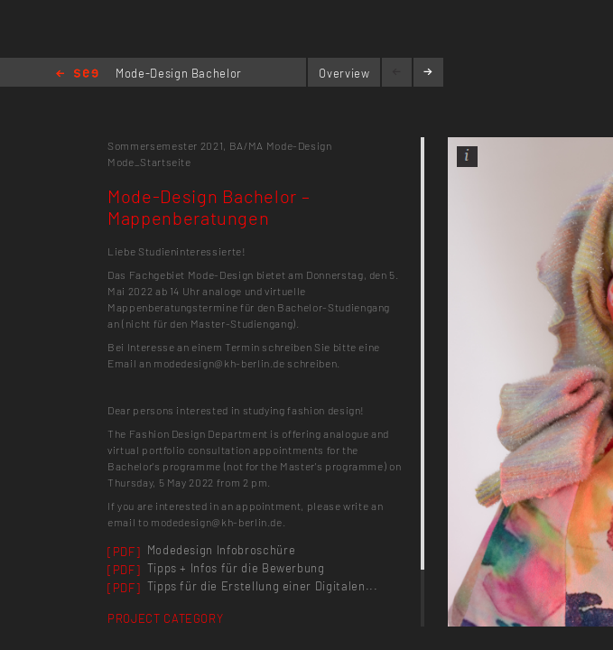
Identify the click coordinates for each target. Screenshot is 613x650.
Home (77, 74)
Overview (344, 73)
